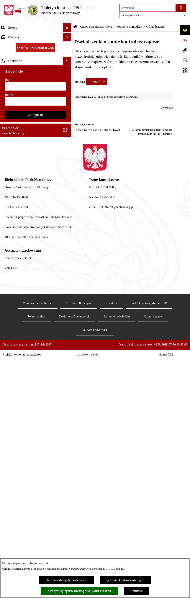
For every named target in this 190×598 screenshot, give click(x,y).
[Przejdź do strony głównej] (49, 10)
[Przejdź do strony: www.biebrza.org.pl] (185, 50)
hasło (9, 387)
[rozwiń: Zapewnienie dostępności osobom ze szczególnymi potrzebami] (68, 274)
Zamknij (136, 591)
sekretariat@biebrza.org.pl (116, 495)
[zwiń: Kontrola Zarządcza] (68, 177)
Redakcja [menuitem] (8, 311)
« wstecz (167, 108)
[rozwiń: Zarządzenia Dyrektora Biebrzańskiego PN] (68, 65)
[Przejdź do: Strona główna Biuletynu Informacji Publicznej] (75, 27)
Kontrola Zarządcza (129, 27)
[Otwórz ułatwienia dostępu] (185, 30)
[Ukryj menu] (67, 27)
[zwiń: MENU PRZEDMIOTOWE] (68, 44)
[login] (35, 379)
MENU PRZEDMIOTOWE (96, 27)
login (8, 372)
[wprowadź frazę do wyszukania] (147, 8)
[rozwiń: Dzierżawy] (68, 220)
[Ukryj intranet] (67, 353)
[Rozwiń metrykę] (96, 81)
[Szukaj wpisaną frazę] (181, 8)
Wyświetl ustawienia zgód (125, 580)
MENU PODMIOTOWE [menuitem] (18, 36)
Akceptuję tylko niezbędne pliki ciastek (79, 591)
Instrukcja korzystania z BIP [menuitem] (22, 320)
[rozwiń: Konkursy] (68, 253)
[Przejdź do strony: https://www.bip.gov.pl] (185, 40)
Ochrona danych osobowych (66, 580)
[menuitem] (35, 55)
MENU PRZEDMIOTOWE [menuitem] (20, 44)
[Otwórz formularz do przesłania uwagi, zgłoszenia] (185, 60)
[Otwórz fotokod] (185, 70)
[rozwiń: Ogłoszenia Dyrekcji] (68, 210)
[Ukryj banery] (67, 329)
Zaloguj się (36, 407)
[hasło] (35, 394)
